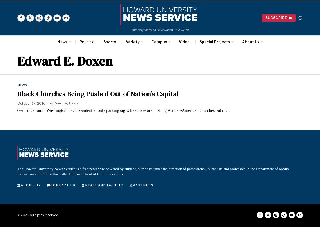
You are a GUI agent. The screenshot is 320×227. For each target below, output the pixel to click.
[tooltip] (21, 18)
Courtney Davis (66, 103)
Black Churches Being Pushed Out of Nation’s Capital (98, 94)
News (22, 85)
